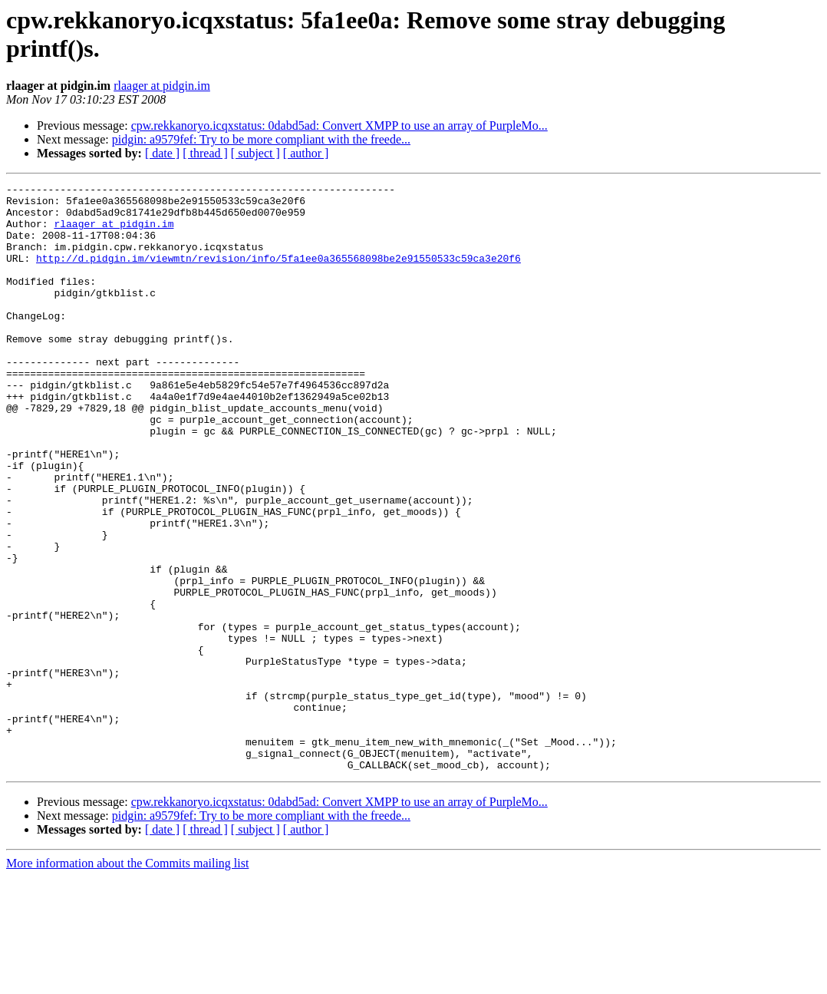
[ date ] (162, 153)
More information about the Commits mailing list (127, 980)
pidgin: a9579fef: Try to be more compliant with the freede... (261, 139)
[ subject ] (255, 153)
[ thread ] (205, 153)
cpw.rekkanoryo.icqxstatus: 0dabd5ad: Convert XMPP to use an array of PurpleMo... (339, 125)
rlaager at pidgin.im (162, 85)
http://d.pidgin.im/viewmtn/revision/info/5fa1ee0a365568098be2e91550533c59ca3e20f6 (278, 274)
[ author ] (306, 153)
